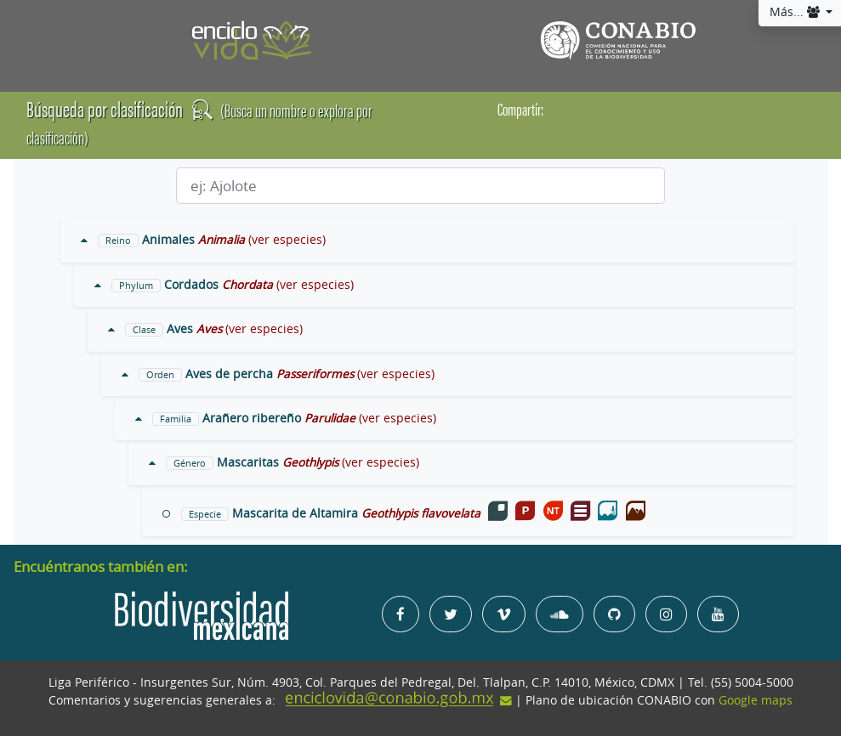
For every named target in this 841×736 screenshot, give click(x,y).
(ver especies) (287, 239)
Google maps (756, 700)
